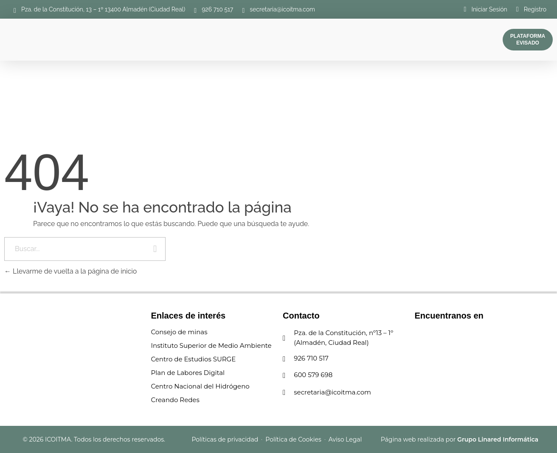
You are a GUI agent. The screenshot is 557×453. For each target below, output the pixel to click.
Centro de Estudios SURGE (193, 359)
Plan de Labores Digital (188, 373)
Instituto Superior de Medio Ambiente (211, 345)
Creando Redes (175, 400)
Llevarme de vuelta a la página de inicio (70, 271)
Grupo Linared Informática (497, 439)
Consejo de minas (179, 332)
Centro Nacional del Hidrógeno (200, 386)
